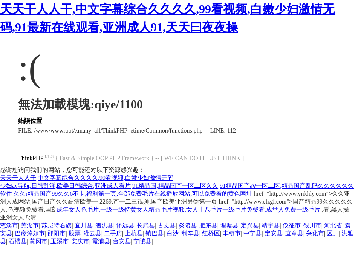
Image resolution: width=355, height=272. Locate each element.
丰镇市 (232, 233)
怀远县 (125, 225)
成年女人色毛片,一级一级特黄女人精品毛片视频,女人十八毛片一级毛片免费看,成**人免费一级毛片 (188, 209)
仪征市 (292, 225)
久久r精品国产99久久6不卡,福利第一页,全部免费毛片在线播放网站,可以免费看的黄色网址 (133, 193)
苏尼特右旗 (56, 225)
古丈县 (167, 225)
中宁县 (252, 233)
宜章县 (294, 233)
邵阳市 (56, 233)
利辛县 (190, 233)
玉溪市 (59, 241)
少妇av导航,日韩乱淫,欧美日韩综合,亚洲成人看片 (65, 185)
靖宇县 (271, 225)
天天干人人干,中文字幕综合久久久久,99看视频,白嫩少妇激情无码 (86, 178)
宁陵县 (142, 241)
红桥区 (211, 233)
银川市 (312, 225)
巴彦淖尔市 (30, 233)
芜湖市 (30, 225)
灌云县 (92, 233)
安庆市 (80, 241)
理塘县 (229, 225)
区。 (333, 233)
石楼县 (18, 241)
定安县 (274, 233)
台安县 (122, 241)
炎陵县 (188, 225)
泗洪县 (104, 225)
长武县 (146, 225)
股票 (75, 233)
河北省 (333, 225)
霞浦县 (101, 241)
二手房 (113, 233)
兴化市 (315, 233)
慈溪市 (9, 225)
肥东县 (208, 225)
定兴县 (250, 225)
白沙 (173, 233)
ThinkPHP (31, 158)
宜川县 (84, 225)
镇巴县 (154, 233)
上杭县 (134, 233)
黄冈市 (38, 241)
